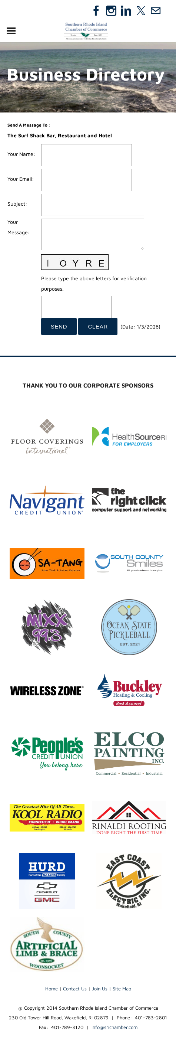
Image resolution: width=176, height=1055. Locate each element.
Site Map (122, 989)
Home (51, 989)
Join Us (99, 989)
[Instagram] (111, 11)
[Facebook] (96, 11)
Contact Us (75, 989)
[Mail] (155, 11)
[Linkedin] (126, 11)
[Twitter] (141, 11)
